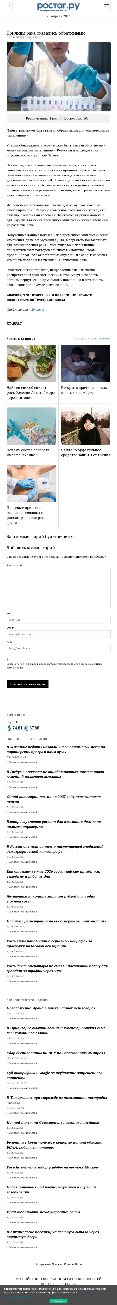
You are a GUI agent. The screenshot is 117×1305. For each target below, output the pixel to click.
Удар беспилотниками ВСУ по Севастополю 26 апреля (56, 1052)
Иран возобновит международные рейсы (43, 1211)
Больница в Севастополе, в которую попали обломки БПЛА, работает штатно (55, 1145)
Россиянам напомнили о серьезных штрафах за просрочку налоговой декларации (49, 943)
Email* (10, 627)
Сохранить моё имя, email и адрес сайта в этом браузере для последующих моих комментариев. (54, 665)
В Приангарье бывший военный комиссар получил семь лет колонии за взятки (56, 1030)
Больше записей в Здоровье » (93, 338)
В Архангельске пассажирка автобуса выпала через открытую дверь (53, 1234)
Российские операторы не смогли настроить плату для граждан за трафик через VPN (57, 968)
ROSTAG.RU (50, 1284)
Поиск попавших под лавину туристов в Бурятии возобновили (51, 1189)
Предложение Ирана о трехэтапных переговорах (51, 1007)
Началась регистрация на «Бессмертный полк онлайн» (56, 920)
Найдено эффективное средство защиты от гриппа (85, 452)
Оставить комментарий (22, 762)
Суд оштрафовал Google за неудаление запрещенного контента (54, 1075)
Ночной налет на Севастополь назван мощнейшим (53, 1122)
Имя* (9, 613)
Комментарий (14, 565)
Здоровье (37, 309)
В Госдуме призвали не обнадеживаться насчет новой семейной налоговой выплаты (55, 774)
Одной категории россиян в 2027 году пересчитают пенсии (54, 799)
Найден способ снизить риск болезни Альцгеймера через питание (31, 392)
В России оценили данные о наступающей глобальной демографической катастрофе (55, 849)
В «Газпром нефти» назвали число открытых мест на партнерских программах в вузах (56, 749)
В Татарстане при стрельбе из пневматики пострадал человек (57, 1100)
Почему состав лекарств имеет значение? (28, 452)
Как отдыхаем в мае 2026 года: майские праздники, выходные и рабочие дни (53, 874)
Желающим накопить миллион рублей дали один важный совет (51, 899)
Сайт (9, 642)
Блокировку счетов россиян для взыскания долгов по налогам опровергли (54, 824)
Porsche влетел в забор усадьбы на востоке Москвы (53, 1167)
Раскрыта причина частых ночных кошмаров (84, 390)
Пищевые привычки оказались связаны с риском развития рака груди (26, 515)
